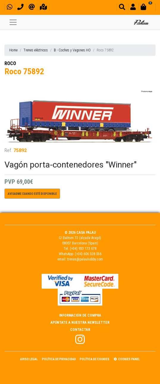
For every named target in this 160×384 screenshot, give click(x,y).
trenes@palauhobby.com (85, 259)
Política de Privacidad (59, 359)
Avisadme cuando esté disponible (32, 193)
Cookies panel (127, 359)
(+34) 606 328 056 (88, 254)
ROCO (10, 63)
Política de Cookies (94, 359)
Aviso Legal (29, 359)
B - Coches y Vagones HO (72, 50)
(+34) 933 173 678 (83, 248)
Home (13, 50)
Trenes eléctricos (35, 50)
